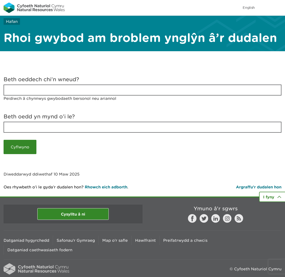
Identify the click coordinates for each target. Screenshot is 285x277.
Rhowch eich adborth (106, 187)
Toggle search (265, 7)
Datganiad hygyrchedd (26, 240)
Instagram (227, 218)
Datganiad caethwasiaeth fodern (39, 249)
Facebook (192, 218)
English (249, 7)
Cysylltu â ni (73, 214)
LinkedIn (215, 218)
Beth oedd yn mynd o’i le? (39, 116)
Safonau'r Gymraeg (76, 240)
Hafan (12, 21)
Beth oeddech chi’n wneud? (41, 79)
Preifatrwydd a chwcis (185, 240)
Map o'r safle (115, 240)
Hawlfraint (145, 240)
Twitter (204, 218)
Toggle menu (278, 7)
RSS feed (239, 218)
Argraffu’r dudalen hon (258, 187)
